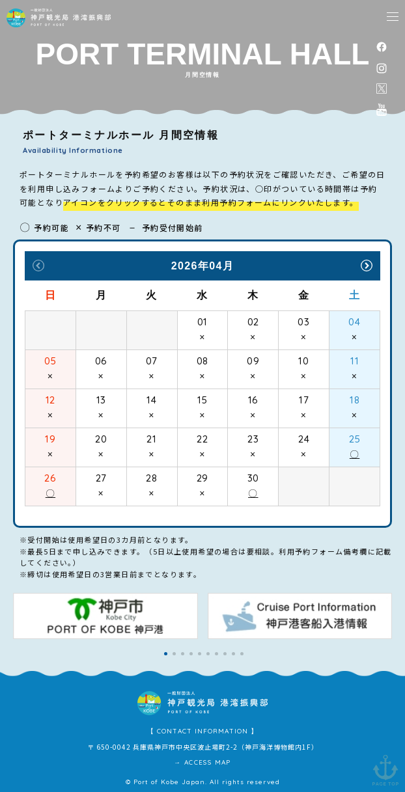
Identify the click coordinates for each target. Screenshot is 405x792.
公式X (381, 88)
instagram (381, 68)
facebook (381, 46)
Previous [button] (38, 265)
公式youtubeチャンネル (381, 109)
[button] (165, 653)
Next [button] (366, 265)
